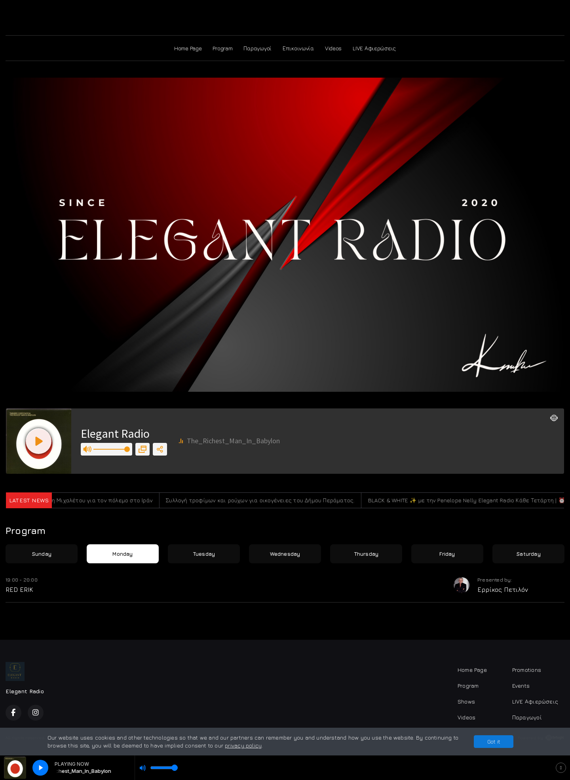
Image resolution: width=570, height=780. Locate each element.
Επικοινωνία (298, 48)
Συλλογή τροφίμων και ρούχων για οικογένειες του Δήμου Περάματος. (266, 500)
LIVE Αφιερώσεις (374, 48)
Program (222, 48)
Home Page (187, 48)
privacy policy (243, 745)
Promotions (526, 669)
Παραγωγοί (257, 48)
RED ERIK (19, 589)
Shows (466, 701)
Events (521, 685)
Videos (333, 48)
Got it (493, 741)
